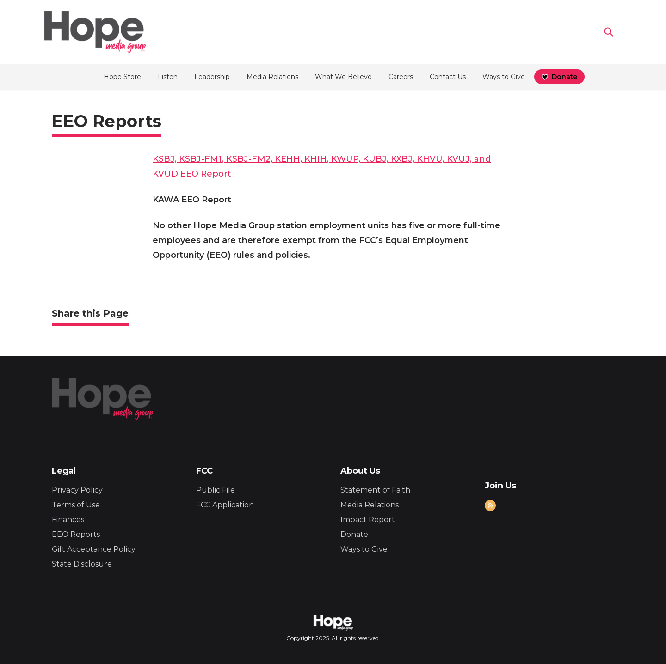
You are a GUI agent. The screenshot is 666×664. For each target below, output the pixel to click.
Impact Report (367, 519)
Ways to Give (364, 549)
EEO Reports (76, 534)
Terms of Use (76, 504)
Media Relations (369, 504)
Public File (215, 490)
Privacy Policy (77, 490)
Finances (68, 519)
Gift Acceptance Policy (94, 549)
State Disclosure (82, 564)
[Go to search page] (609, 32)
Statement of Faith (375, 490)
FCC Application (225, 504)
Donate (354, 534)
